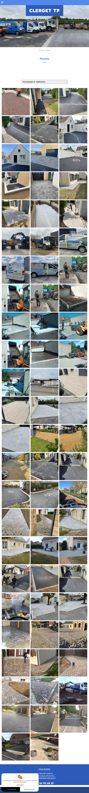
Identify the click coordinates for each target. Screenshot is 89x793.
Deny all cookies (29, 789)
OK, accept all (11, 789)
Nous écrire (44, 769)
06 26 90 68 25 (44, 783)
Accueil (41, 50)
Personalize (20, 785)
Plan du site (74, 790)
